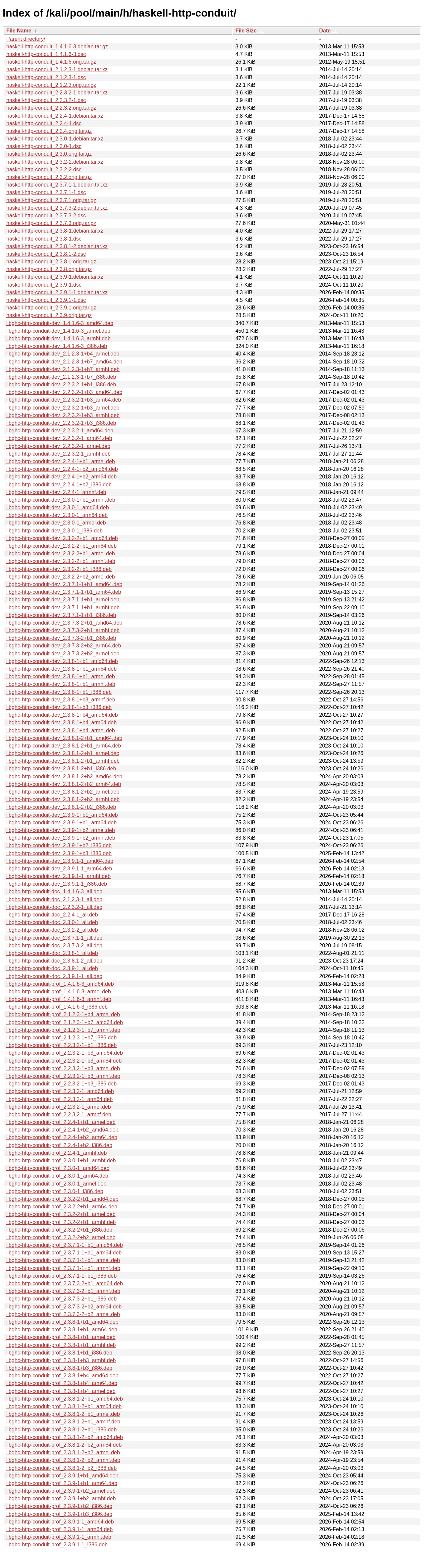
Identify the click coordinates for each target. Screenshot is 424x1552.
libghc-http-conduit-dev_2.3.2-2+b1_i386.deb (59, 569)
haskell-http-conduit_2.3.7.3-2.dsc (46, 215)
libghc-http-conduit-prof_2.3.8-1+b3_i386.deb (59, 1368)
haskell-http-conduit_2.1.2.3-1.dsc (46, 77)
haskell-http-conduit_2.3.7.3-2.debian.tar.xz (57, 208)
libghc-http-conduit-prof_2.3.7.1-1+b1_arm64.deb (64, 1252)
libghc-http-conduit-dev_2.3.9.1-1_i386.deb (56, 884)
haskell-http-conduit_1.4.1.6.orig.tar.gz (51, 62)
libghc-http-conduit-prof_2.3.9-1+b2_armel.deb (61, 1491)
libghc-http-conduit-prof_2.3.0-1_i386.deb (54, 1191)
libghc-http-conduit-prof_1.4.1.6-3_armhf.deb (58, 999)
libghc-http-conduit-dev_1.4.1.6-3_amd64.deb (59, 323)
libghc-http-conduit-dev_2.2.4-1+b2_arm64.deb (61, 476)
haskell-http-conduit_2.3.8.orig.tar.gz (49, 269)
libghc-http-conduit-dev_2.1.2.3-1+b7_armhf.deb (63, 369)
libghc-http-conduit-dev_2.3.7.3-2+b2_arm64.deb (63, 645)
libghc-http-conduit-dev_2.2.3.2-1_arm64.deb (59, 438)
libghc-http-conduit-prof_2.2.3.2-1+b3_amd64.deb (64, 1053)
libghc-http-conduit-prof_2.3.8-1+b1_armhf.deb (61, 1345)
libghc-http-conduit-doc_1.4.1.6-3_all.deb (54, 891)
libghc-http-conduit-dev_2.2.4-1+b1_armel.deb (60, 461)
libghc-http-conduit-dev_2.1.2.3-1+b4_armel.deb (62, 354)
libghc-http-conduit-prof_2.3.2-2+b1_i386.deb (59, 1230)
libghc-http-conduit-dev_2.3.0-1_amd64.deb (57, 507)
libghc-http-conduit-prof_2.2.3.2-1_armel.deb (58, 1107)
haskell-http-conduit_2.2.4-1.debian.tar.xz (54, 116)
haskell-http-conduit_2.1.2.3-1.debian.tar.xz (57, 69)
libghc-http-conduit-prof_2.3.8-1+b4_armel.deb (61, 1391)
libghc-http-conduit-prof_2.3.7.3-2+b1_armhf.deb (63, 1291)
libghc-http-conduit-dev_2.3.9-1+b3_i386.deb (59, 853)
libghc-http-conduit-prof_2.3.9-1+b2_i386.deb (59, 1506)
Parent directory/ (25, 39)
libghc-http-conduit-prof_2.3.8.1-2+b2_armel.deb (63, 1452)
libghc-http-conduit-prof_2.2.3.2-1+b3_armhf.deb (63, 1076)
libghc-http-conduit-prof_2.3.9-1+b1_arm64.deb (61, 1483)
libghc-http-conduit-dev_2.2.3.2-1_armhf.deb (58, 454)
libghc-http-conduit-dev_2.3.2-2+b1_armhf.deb (60, 561)
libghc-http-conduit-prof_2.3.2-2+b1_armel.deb (61, 1214)
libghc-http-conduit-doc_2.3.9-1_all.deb (52, 968)
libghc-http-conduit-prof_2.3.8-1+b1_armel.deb (61, 1337)
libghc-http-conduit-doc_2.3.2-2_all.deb (52, 930)
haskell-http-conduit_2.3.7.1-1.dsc (46, 192)
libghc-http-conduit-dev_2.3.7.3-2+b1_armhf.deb (63, 630)
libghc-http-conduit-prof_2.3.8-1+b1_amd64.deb (62, 1322)
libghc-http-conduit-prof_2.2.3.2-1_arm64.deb (59, 1099)
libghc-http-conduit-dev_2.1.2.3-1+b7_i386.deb (61, 377)
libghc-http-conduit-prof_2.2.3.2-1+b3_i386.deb (61, 1083)
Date (325, 30)
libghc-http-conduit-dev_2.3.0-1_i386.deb (54, 530)
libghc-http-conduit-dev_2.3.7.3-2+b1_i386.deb (61, 638)
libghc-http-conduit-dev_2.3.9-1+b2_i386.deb (59, 845)
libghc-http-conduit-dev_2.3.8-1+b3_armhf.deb (60, 699)
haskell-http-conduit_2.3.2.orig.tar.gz (49, 177)
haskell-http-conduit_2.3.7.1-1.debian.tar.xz (57, 185)
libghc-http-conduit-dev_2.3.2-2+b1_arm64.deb (61, 546)
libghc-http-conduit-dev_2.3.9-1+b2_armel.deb (60, 830)
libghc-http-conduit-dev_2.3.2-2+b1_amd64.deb (62, 538)
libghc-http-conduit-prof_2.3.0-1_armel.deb (56, 1184)
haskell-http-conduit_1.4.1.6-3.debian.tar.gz (57, 46)
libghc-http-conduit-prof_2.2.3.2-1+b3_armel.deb (63, 1068)
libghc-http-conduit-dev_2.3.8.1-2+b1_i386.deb (61, 768)
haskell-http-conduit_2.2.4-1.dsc (43, 123)
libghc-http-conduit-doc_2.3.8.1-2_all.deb (54, 961)
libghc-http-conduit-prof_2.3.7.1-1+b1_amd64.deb (64, 1245)
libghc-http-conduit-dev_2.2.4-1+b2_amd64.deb (62, 469)
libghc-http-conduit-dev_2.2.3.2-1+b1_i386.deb (61, 384)
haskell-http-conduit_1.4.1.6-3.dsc (46, 54)
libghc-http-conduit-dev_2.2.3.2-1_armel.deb (58, 446)
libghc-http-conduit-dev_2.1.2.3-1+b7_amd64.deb (64, 361)
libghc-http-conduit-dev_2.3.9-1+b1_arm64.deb (61, 822)
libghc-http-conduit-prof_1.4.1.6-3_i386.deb (57, 1007)
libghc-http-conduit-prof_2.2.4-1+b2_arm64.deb (61, 1137)
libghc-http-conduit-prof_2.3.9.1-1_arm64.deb (59, 1529)
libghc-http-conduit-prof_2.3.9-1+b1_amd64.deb (62, 1475)
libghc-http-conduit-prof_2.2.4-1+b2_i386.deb (59, 1145)
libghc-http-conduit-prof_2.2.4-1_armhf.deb (56, 1153)
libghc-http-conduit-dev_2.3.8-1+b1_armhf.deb (60, 684)
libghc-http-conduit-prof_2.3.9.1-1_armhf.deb (58, 1537)
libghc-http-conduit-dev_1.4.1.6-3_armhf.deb (58, 338)
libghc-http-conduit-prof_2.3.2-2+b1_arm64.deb (61, 1206)
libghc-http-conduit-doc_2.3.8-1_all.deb (52, 953)
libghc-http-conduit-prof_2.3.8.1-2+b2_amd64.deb (64, 1437)
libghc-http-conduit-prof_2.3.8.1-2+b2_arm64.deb (64, 1445)
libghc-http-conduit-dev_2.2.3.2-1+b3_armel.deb (62, 408)
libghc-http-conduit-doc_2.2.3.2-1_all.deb (54, 907)
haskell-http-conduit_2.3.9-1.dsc (43, 285)
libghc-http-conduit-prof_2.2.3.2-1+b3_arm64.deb (64, 1061)
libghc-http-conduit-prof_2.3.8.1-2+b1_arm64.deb (64, 1406)
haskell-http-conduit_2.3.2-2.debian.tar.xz (54, 162)
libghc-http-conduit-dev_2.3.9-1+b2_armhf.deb (60, 838)
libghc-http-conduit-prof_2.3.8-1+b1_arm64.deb (61, 1329)
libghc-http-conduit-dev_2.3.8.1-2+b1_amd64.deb (64, 738)
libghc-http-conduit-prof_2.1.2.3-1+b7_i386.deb (61, 1037)
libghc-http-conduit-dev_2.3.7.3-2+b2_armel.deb (62, 653)
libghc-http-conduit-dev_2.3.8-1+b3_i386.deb (59, 707)
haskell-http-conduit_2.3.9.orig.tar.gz (49, 315)
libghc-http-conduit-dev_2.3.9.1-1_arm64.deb (59, 868)
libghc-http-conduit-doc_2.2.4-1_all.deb (52, 914)
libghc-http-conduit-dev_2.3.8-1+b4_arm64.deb (61, 722)
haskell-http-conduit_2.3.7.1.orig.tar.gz (51, 200)
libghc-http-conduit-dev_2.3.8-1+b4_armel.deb (60, 730)
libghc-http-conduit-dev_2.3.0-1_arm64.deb (57, 515)
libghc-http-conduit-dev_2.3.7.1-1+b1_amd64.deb (64, 584)
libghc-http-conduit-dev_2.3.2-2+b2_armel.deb (60, 577)
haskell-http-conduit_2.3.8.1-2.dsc (46, 254)
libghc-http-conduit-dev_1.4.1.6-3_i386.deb (56, 346)
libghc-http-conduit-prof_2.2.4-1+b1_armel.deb (61, 1122)
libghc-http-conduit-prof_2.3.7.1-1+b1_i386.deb (61, 1276)
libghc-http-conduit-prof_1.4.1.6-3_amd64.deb (60, 984)
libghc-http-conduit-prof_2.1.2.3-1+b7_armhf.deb (63, 1030)
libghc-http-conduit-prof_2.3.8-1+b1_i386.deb (59, 1353)
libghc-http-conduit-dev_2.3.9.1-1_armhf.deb (58, 876)
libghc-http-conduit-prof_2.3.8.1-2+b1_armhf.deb (63, 1421)
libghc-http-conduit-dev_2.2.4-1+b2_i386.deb (59, 484)
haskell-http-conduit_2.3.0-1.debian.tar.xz (54, 138)
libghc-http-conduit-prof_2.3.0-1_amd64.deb (57, 1168)
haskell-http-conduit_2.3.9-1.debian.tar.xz (54, 277)
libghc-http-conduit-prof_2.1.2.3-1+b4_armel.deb (63, 1014)
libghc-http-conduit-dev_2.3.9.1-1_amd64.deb (59, 861)
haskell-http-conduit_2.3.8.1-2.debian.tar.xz (57, 246)
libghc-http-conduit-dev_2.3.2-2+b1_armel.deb (60, 553)
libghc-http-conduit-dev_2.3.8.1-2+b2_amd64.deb (64, 776)
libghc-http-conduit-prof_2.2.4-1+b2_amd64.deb (62, 1130)
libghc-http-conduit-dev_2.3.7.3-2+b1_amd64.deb (64, 623)
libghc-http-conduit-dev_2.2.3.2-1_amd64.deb (59, 430)
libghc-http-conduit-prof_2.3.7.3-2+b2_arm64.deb (64, 1306)
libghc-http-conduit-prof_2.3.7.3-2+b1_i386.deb (61, 1299)
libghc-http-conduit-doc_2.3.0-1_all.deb (52, 922)
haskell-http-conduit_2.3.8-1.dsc (43, 239)
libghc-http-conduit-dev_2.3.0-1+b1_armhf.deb (60, 500)
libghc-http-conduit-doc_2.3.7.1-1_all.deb (54, 938)
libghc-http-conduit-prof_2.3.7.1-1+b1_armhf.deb (63, 1268)
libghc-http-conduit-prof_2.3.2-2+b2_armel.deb (61, 1237)
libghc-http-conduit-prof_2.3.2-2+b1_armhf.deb (61, 1222)
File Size (246, 30)
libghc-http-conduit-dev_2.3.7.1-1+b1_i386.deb (61, 615)
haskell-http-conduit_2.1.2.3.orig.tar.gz (51, 85)
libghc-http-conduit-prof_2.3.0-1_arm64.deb (57, 1176)
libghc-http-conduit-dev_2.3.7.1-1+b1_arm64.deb (63, 592)
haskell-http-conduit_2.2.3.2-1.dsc (46, 100)
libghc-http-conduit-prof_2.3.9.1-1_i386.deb (57, 1544)
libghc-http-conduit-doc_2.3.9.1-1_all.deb (54, 976)
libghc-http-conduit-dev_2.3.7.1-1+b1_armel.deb (62, 599)
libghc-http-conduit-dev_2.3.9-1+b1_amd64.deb (62, 815)
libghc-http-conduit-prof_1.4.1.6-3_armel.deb (58, 991)
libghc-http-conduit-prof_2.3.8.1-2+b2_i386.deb (61, 1468)
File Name (18, 30)
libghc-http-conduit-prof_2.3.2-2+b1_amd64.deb (62, 1199)
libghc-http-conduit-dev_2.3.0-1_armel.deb (56, 523)
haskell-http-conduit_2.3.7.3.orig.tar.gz (51, 223)
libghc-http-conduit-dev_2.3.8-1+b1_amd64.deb (62, 661)
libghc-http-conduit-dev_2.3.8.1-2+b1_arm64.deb (63, 745)
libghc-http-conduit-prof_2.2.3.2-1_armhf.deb (58, 1114)
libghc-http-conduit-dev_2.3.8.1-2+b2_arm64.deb (63, 784)
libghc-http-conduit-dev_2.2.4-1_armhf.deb (56, 492)
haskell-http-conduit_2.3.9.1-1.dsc (46, 300)
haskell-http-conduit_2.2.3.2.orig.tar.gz (51, 108)
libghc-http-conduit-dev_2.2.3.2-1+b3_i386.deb (61, 423)
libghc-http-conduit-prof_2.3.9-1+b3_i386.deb (59, 1514)
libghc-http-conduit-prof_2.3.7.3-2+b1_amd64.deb (64, 1283)
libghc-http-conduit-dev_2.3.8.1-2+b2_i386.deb (61, 807)
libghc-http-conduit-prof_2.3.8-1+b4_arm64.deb (61, 1383)
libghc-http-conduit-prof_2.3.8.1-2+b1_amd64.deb (64, 1399)
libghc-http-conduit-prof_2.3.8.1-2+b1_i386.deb (61, 1429)
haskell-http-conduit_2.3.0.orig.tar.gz (49, 154)
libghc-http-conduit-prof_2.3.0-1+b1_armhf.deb (61, 1160)
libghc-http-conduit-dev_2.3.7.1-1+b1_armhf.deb (63, 607)
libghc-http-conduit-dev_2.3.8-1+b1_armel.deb (60, 676)
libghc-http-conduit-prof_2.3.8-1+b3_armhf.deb (61, 1360)
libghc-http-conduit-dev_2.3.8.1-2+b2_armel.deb (62, 792)
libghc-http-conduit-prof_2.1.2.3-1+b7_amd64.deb (64, 1022)
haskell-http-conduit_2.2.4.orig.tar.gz (49, 131)
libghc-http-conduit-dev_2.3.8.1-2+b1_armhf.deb (63, 761)
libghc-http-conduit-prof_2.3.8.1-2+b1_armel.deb (63, 1414)
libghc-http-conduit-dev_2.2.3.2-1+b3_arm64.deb (63, 400)
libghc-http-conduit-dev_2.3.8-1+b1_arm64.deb (61, 669)
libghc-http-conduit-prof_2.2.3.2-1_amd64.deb (60, 1091)
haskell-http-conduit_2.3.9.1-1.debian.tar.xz (57, 292)
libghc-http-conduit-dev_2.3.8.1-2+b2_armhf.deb (63, 799)
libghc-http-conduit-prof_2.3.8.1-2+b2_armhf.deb (63, 1460)
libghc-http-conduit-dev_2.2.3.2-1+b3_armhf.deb (63, 415)
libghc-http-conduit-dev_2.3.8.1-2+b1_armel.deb (62, 753)
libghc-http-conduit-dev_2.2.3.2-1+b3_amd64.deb (64, 392)
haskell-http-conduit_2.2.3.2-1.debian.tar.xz (57, 92)
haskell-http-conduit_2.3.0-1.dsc (43, 146)
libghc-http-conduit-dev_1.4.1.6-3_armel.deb (58, 331)
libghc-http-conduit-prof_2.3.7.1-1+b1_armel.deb (63, 1260)
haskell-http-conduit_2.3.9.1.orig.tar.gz (51, 307)
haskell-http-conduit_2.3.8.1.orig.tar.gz (51, 261)
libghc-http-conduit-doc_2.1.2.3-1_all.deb (54, 899)
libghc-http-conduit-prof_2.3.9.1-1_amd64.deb (60, 1521)
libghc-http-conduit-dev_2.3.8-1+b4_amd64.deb (62, 715)
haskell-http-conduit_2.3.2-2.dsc (43, 169)
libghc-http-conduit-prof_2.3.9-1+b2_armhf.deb (61, 1498)
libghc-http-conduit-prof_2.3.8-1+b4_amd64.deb (62, 1375)
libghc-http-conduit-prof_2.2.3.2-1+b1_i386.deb (61, 1045)
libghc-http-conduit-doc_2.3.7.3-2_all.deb (54, 945)
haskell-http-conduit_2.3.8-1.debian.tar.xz (54, 231)
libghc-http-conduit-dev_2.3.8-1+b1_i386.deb (59, 692)
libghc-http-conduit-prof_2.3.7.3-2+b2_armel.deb (63, 1314)
